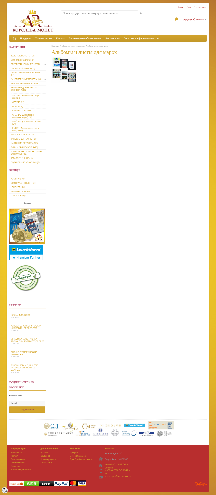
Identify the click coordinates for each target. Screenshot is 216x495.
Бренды (44, 452)
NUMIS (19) (17, 106)
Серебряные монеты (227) (25, 64)
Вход (189, 7)
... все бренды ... (20, 196)
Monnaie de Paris (20, 191)
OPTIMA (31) (18, 102)
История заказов (78, 456)
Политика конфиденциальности (141, 38)
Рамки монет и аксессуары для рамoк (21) (26, 152)
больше (28, 203)
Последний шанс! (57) (23, 68)
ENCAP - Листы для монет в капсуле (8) (25, 129)
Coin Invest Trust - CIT (23, 183)
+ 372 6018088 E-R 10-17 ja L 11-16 (120, 470)
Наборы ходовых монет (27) (26, 83)
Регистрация (200, 7)
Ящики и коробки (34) (22, 135)
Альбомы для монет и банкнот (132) (23, 89)
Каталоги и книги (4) (22, 158)
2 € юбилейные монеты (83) (26, 79)
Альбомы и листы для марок (97, 46)
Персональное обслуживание (85, 38)
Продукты (25, 38)
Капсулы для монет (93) (24, 139)
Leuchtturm (18, 187)
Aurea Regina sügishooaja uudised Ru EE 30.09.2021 (28, 328)
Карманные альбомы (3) (23, 111)
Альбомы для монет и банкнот (72, 46)
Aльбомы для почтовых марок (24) (26, 122)
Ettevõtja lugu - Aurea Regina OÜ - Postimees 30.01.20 (28, 341)
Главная (54, 46)
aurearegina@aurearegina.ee (118, 476)
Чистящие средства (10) (24, 143)
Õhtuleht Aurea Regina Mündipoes (28, 354)
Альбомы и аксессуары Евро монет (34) (25, 96)
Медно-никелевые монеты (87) (26, 73)
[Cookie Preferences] (5, 490)
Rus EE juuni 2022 (28, 316)
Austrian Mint (18, 179)
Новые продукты (48, 459)
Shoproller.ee (201, 484)
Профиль (74, 452)
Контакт (60, 38)
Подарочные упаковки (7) (25, 162)
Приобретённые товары (81, 459)
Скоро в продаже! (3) (22, 60)
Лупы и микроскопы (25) (24, 147)
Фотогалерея (112, 38)
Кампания (45, 456)
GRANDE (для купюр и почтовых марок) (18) (23, 116)
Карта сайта (46, 463)
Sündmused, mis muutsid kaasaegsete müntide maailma (28, 368)
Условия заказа (43, 38)
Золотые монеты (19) (22, 56)
